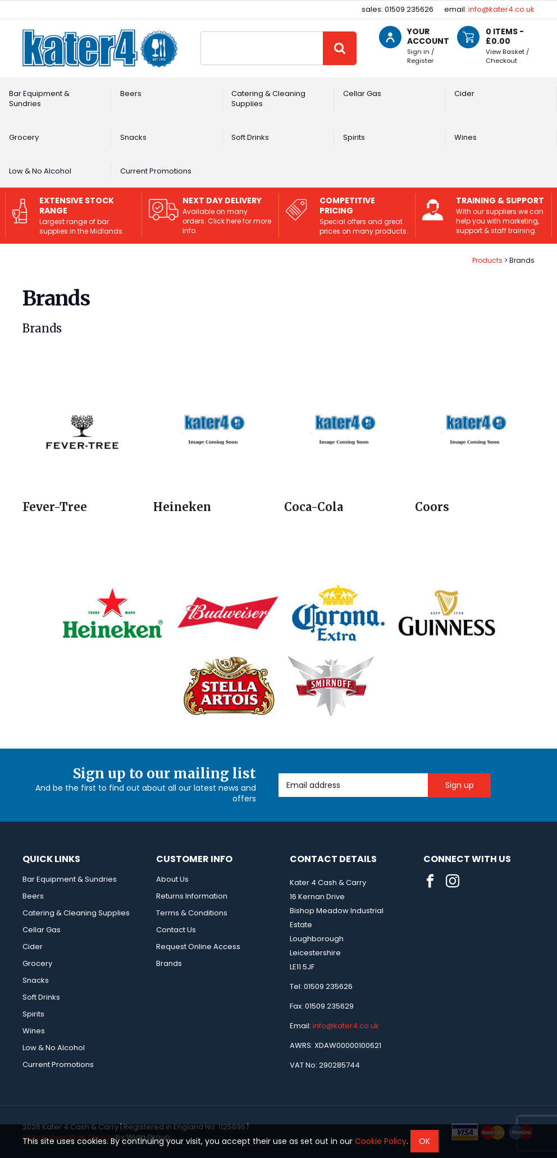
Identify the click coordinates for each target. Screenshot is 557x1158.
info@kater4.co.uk (501, 9)
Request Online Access (198, 946)
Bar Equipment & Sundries (39, 98)
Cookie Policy (381, 1141)
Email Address (278, 773)
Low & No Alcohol (40, 171)
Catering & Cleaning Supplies (268, 98)
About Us (172, 879)
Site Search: (200, 31)
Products (487, 260)
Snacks (133, 137)
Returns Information (191, 896)
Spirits (354, 137)
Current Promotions (155, 171)
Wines (465, 137)
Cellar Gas (362, 93)
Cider (464, 93)
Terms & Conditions (191, 913)
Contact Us (176, 929)
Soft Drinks (250, 137)
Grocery (24, 137)
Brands (169, 963)
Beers (130, 93)
